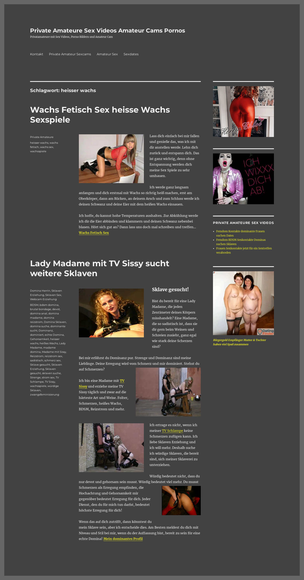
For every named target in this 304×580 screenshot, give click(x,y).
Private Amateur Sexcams (70, 54)
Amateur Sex (107, 54)
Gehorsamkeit (39, 339)
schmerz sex (52, 360)
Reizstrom (36, 356)
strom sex (48, 377)
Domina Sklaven (55, 322)
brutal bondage (40, 309)
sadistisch (36, 360)
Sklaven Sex (53, 295)
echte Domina (54, 334)
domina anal (38, 313)
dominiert (36, 334)
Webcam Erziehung (43, 299)
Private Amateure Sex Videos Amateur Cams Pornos (107, 30)
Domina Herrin (40, 290)
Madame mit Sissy (54, 351)
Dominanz (46, 330)
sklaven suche (51, 373)
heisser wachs (39, 142)
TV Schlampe (172, 431)
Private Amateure (41, 137)
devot (56, 309)
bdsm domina (49, 304)
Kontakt (36, 54)
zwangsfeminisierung (44, 394)
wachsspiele (38, 151)
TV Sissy (50, 381)
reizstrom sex (53, 356)
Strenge (35, 377)
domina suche (39, 326)
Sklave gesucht (40, 364)
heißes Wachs (49, 343)
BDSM (34, 304)
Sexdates (131, 54)
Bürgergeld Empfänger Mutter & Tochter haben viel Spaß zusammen (239, 342)
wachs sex (46, 147)
